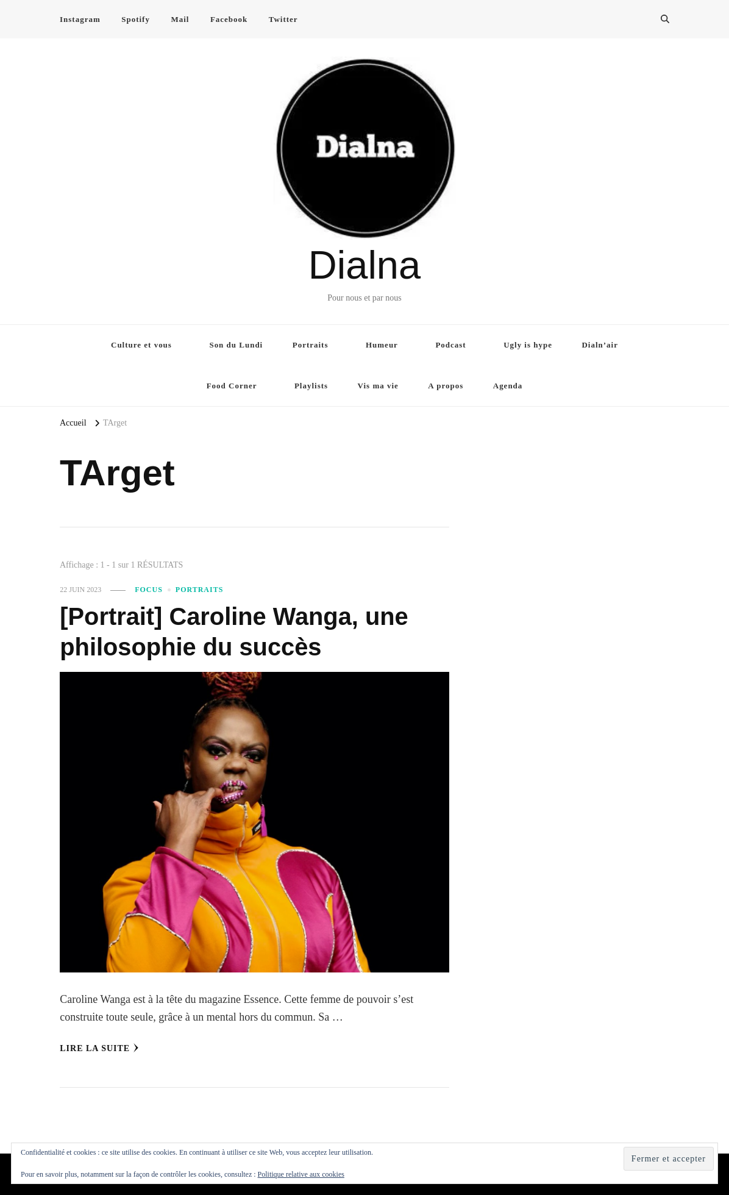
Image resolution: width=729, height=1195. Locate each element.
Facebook (228, 19)
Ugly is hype (527, 344)
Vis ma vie (378, 385)
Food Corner (232, 385)
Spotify (135, 19)
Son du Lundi (236, 344)
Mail (180, 19)
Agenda (508, 385)
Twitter (283, 19)
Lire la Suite (99, 1048)
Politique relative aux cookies (301, 1174)
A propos (445, 385)
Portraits (311, 344)
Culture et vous (141, 344)
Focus (149, 589)
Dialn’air (599, 344)
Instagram (80, 19)
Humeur (382, 344)
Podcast (450, 344)
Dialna (364, 265)
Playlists (311, 385)
